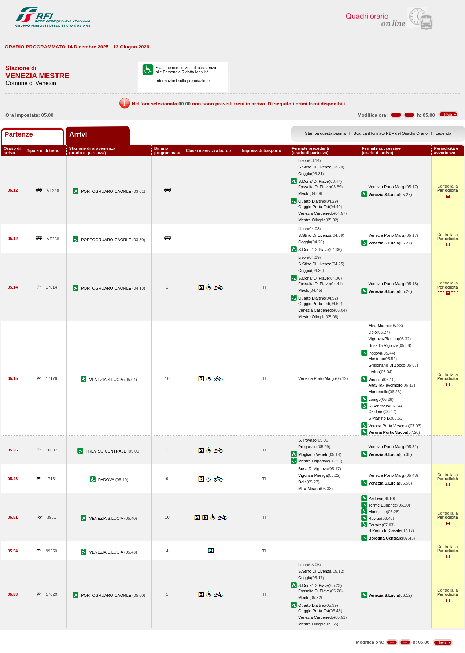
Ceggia (304, 173)
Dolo (373, 332)
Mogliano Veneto (313, 454)
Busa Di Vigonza (384, 345)
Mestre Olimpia (312, 220)
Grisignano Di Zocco (387, 365)
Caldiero (376, 411)
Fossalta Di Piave (314, 187)
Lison (303, 160)
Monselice (378, 511)
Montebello (378, 391)
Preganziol (307, 447)
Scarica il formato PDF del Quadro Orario (391, 133)
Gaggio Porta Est (313, 206)
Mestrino (376, 358)
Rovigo (375, 518)
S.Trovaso (307, 440)
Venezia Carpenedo (316, 213)
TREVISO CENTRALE (107, 451)
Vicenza (376, 379)
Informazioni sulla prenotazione (183, 81)
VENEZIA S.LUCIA (106, 379)
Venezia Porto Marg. (387, 187)
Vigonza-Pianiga (383, 339)
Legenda (443, 133)
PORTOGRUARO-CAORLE (106, 191)
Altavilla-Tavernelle (385, 385)
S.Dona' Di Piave (313, 181)
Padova (376, 353)
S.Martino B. (380, 418)
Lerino (374, 372)
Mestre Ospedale (313, 461)
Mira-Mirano (379, 325)
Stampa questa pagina (325, 133)
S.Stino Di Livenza (315, 167)
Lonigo (375, 399)
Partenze (18, 134)
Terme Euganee (383, 505)
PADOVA (106, 480)
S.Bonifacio (379, 406)
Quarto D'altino (311, 201)
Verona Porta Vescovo (389, 426)
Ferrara (375, 525)
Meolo (303, 193)
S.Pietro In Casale (385, 530)
